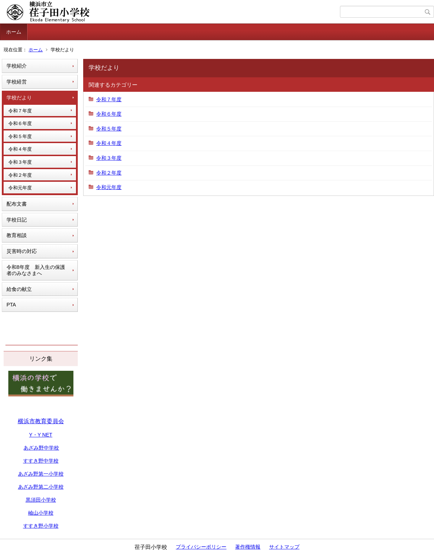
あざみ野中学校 (41, 448)
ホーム (13, 32)
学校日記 (17, 220)
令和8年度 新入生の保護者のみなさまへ (36, 270)
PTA (11, 305)
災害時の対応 (22, 251)
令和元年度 (20, 187)
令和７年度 (20, 110)
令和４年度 (20, 149)
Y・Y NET (40, 435)
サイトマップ (284, 547)
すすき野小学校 (41, 526)
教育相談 (17, 235)
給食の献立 (19, 289)
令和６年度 (20, 123)
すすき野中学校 (41, 461)
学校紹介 (17, 66)
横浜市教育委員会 (41, 421)
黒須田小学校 (41, 500)
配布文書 (17, 204)
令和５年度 (20, 136)
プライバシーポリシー (201, 547)
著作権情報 (247, 547)
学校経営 (17, 82)
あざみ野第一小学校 (41, 474)
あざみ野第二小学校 (41, 487)
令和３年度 (20, 162)
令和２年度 (20, 175)
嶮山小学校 (41, 513)
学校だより (19, 97)
